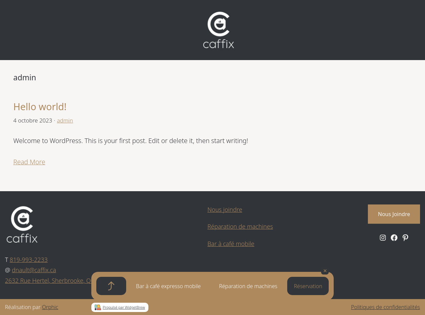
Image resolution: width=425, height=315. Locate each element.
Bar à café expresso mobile (168, 286)
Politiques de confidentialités (385, 307)
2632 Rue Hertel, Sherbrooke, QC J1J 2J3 (59, 280)
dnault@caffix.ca (34, 270)
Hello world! (40, 107)
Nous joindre (225, 209)
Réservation (308, 286)
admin (65, 120)
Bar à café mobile (231, 244)
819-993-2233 (28, 260)
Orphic (50, 307)
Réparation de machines (248, 286)
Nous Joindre (394, 214)
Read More (29, 161)
